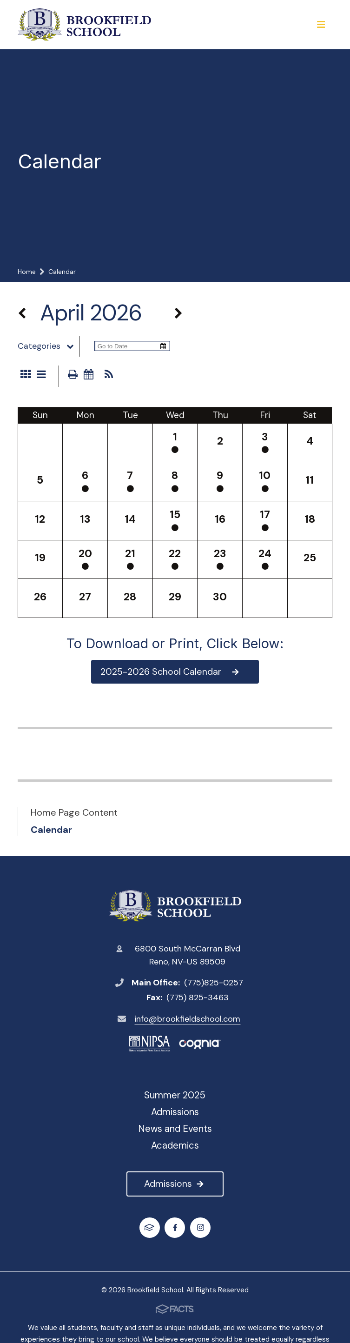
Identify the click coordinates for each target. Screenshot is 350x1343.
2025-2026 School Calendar (170, 671)
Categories (49, 346)
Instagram (200, 1227)
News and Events (175, 1129)
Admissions (175, 1183)
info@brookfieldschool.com (187, 1018)
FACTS (149, 1227)
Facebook (175, 1227)
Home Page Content (74, 812)
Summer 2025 (174, 1095)
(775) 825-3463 (197, 997)
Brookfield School (175, 906)
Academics (175, 1145)
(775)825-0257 (213, 982)
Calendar (51, 829)
